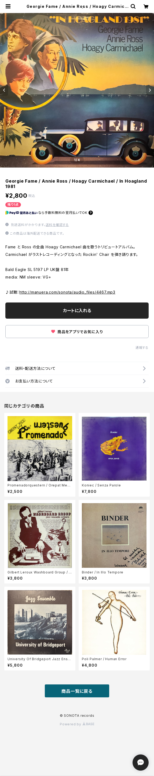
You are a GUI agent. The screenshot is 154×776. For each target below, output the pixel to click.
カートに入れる (77, 310)
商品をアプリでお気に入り (76, 331)
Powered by (77, 724)
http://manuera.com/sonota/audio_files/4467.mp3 (67, 292)
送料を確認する (57, 225)
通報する (142, 348)
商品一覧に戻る (77, 691)
